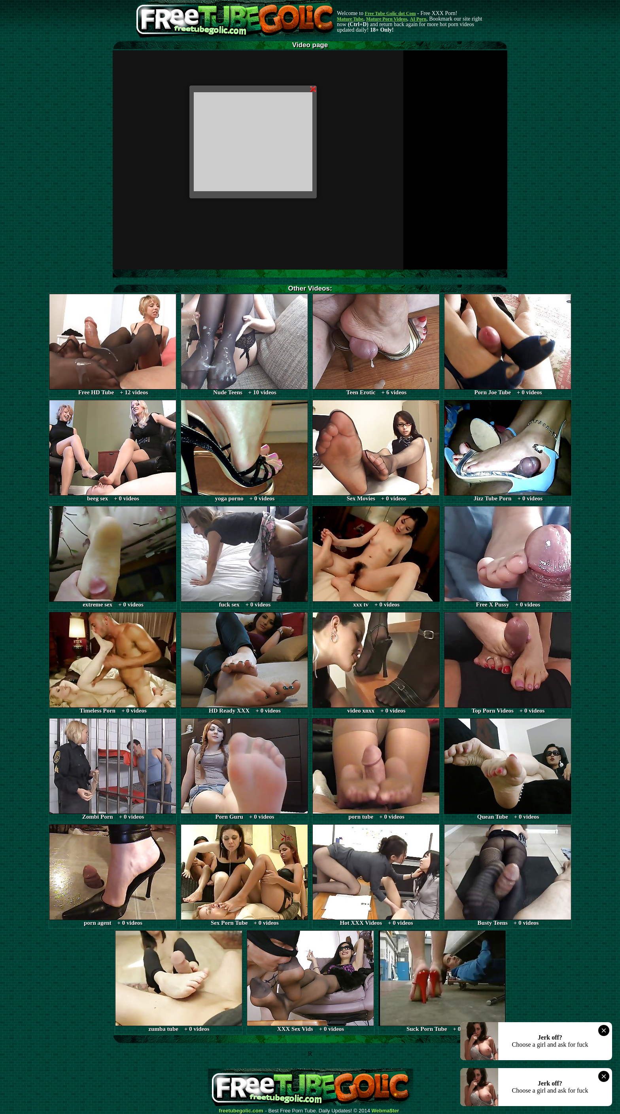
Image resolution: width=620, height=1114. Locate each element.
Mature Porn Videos (386, 19)
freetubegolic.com (241, 1111)
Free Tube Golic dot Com (390, 13)
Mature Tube (350, 19)
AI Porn (418, 19)
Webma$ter (385, 1111)
